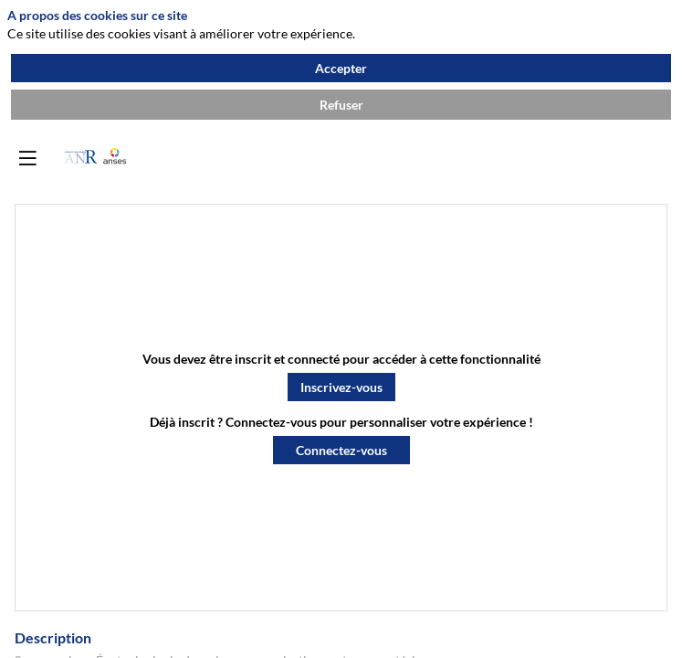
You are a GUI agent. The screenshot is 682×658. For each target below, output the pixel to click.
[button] (341, 387)
